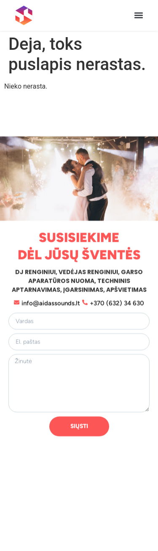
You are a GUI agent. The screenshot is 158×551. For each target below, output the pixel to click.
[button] (138, 15)
